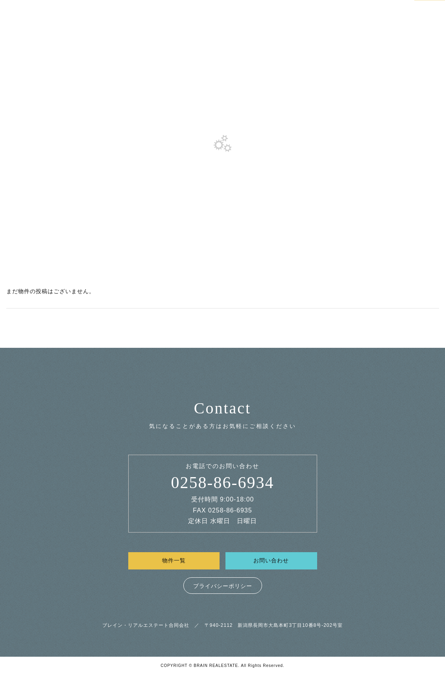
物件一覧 (174, 560)
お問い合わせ (271, 560)
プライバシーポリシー (222, 586)
